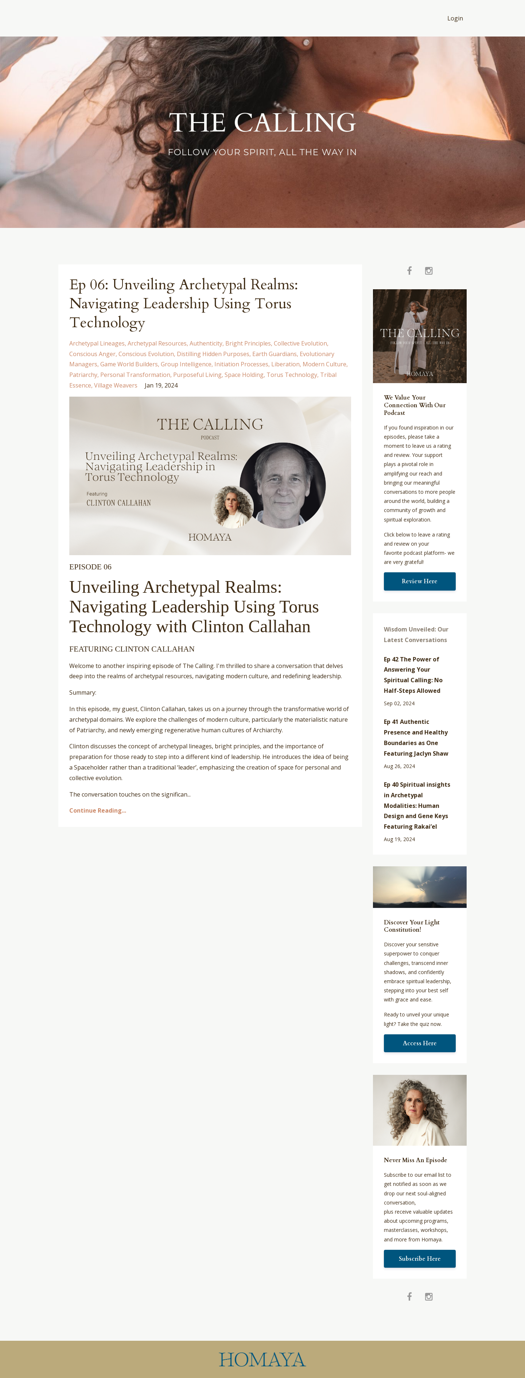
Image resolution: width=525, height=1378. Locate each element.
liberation (285, 364)
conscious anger (92, 354)
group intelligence (186, 364)
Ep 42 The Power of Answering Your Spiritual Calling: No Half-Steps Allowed (413, 675)
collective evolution (300, 343)
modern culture (324, 364)
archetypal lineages (97, 343)
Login (455, 18)
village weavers (115, 385)
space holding (244, 375)
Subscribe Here (420, 1259)
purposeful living (197, 375)
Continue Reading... (97, 810)
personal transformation (135, 375)
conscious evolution (146, 354)
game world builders (129, 364)
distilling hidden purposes (213, 354)
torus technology (292, 375)
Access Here (420, 1043)
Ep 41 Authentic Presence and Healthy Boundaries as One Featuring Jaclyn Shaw (416, 737)
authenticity (206, 343)
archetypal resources (157, 343)
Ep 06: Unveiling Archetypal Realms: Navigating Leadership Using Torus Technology (183, 304)
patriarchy (83, 375)
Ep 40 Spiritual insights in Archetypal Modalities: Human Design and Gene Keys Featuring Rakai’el (417, 805)
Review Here (420, 581)
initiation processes (241, 364)
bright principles (248, 343)
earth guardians (274, 354)
